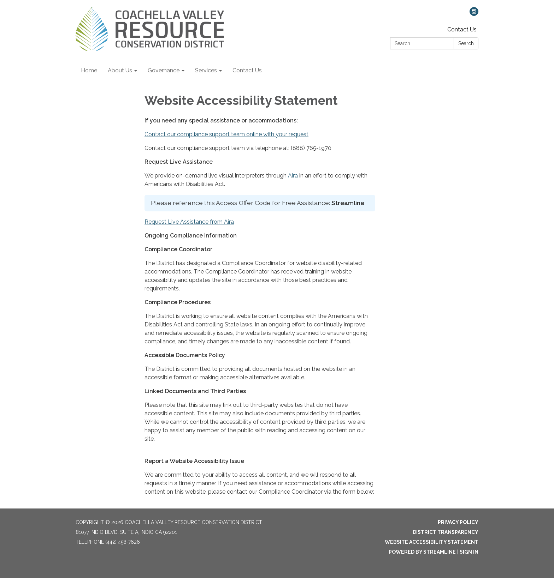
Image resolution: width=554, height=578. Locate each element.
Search (466, 43)
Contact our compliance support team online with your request (226, 134)
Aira (293, 175)
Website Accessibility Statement (431, 542)
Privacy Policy (458, 522)
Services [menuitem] (206, 70)
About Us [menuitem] (120, 70)
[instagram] (474, 14)
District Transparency (445, 532)
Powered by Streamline (422, 552)
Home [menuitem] (89, 70)
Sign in (469, 552)
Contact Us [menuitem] (247, 70)
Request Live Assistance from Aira (189, 221)
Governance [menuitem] (163, 70)
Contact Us (462, 29)
